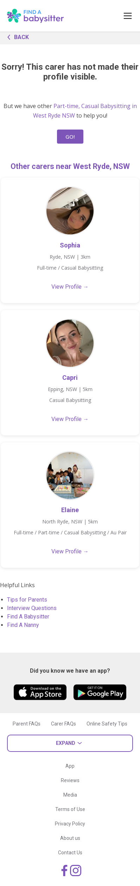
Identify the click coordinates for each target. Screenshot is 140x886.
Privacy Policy (70, 824)
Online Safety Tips (107, 724)
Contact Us (70, 852)
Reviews (70, 780)
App (70, 766)
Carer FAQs (63, 724)
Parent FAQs (26, 724)
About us (70, 838)
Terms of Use (70, 809)
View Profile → (70, 286)
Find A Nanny (23, 625)
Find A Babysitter (28, 616)
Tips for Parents (27, 599)
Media (70, 795)
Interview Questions (32, 608)
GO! (70, 136)
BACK (16, 36)
